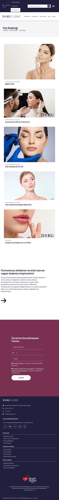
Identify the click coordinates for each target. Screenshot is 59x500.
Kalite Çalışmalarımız (8, 441)
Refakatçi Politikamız (8, 463)
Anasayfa (5, 30)
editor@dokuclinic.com (29, 490)
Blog (49, 16)
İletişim (53, 16)
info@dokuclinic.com (9, 414)
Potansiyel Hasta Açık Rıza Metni (23, 369)
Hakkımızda (27, 16)
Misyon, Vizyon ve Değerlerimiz (11, 438)
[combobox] (13, 352)
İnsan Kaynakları (16, 2)
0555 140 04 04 (9, 408)
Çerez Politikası (7, 452)
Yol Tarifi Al (6, 411)
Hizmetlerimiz (34, 16)
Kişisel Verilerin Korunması (9, 456)
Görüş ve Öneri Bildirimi (9, 467)
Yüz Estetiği (22, 30)
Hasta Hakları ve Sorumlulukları (11, 465)
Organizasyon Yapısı (8, 436)
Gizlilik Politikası (18, 363)
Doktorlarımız (43, 16)
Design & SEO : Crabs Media (33, 498)
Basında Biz (15, 6)
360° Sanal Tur (15, 10)
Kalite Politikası (7, 454)
